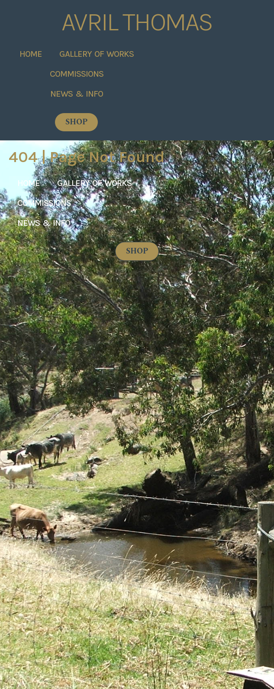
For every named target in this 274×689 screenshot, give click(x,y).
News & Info (76, 93)
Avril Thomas (137, 21)
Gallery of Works (96, 53)
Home (30, 53)
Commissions (76, 73)
